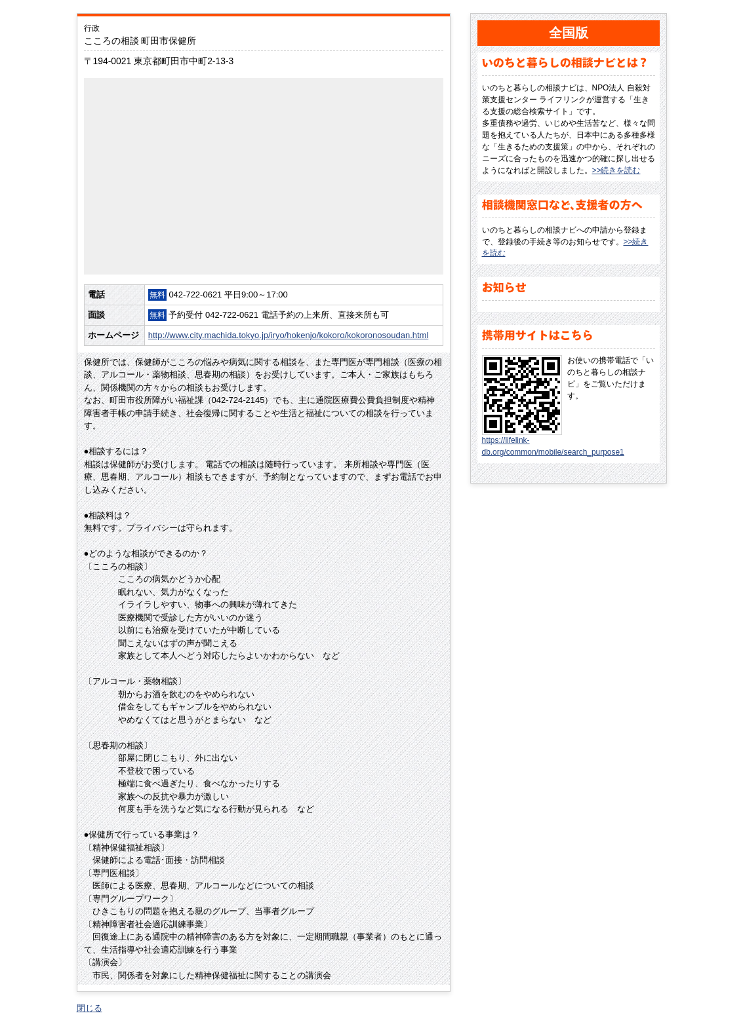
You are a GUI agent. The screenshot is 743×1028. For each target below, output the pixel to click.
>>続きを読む (616, 170)
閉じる (89, 1008)
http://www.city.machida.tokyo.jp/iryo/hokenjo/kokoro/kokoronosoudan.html (288, 335)
